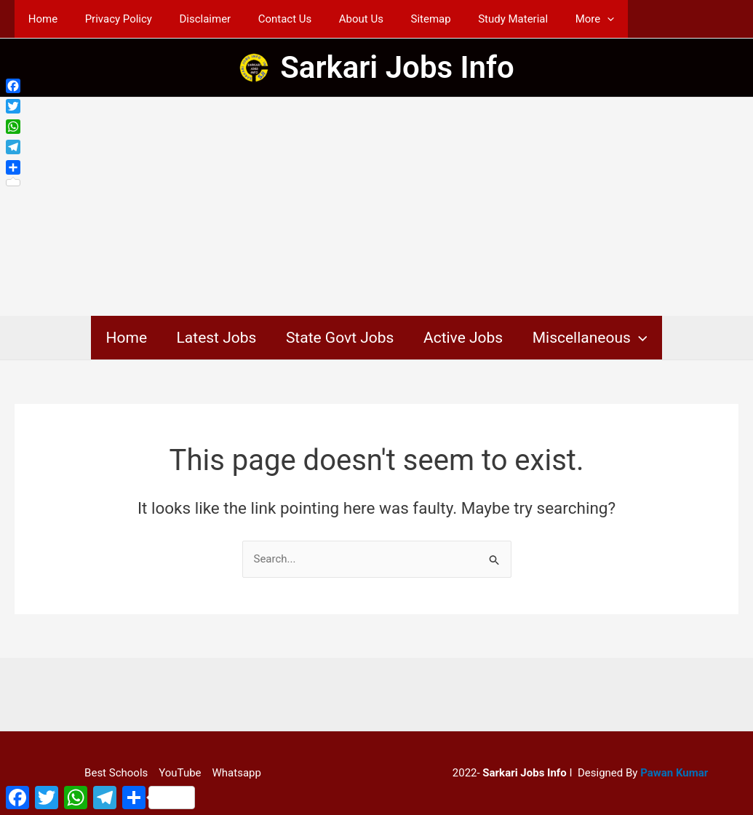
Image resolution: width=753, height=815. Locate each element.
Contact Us (265, 18)
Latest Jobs (215, 337)
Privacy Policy (109, 18)
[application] (566, 19)
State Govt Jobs (340, 337)
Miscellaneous (592, 337)
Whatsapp (236, 772)
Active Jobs (463, 337)
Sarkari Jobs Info (397, 67)
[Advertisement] (376, 207)
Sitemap (401, 18)
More (553, 19)
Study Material (477, 18)
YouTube (180, 772)
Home (40, 18)
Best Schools (116, 772)
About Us (336, 18)
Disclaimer (192, 18)
